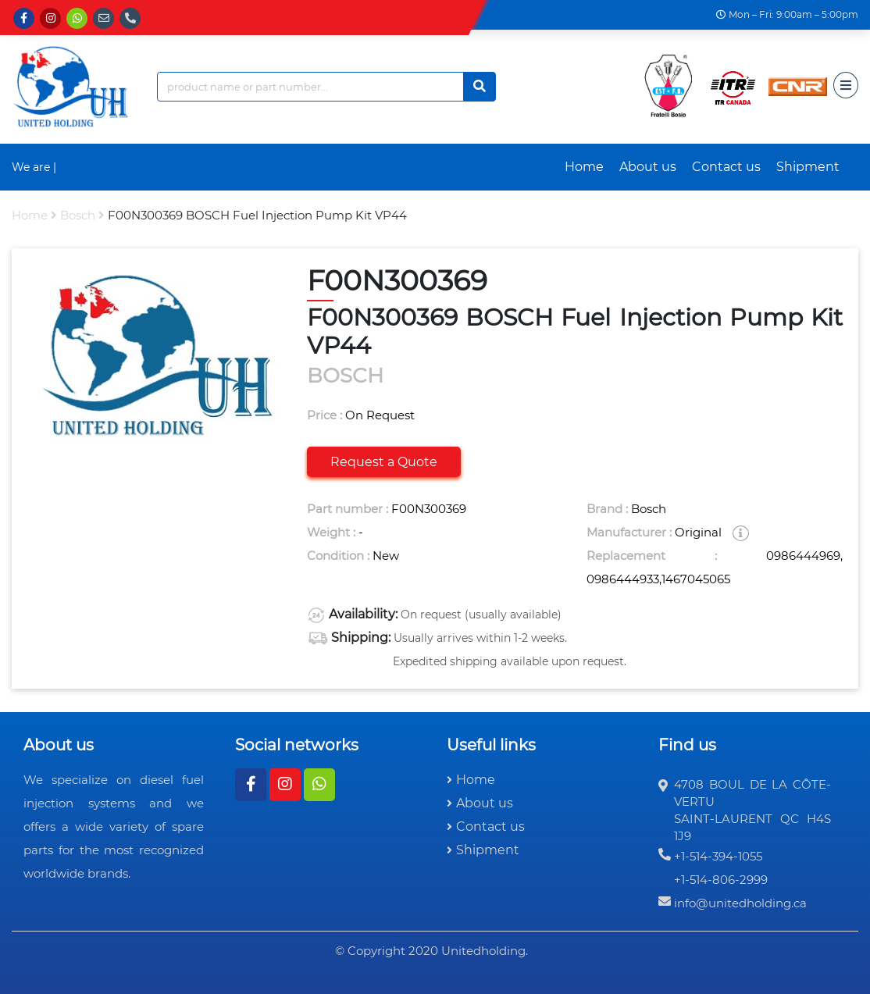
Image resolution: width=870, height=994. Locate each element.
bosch (77, 215)
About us (647, 166)
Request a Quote (383, 461)
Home (584, 166)
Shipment (808, 166)
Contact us (726, 166)
